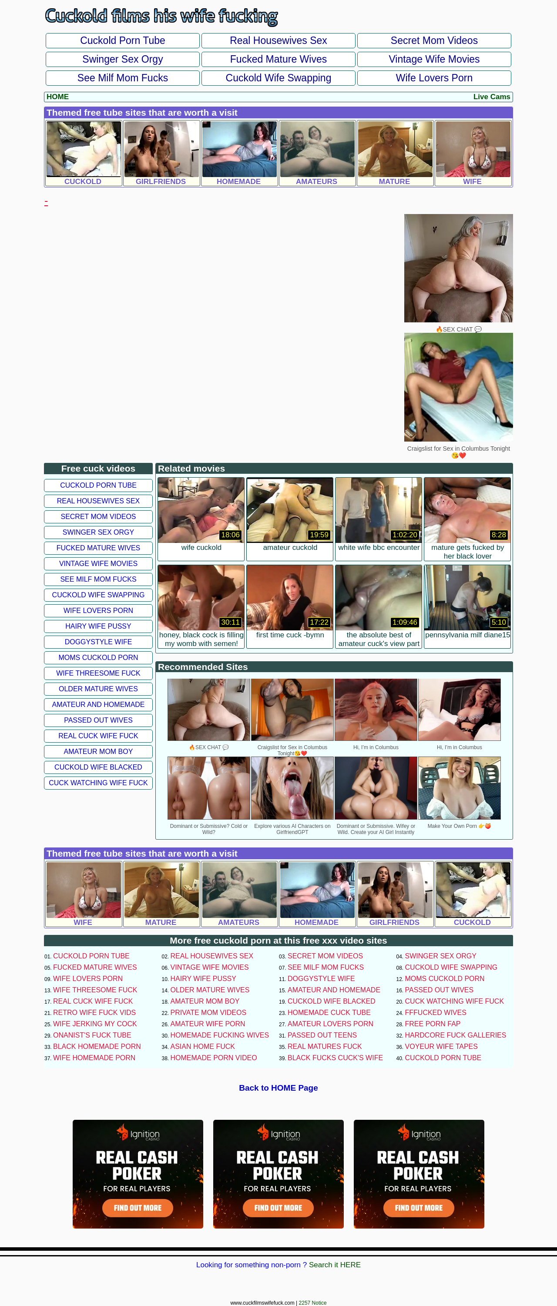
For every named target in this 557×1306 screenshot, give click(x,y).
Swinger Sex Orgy (122, 59)
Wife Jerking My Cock (95, 1024)
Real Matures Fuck (325, 1046)
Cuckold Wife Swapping (279, 78)
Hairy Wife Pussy (98, 626)
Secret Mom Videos (434, 40)
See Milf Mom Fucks (122, 78)
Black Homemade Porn (97, 1046)
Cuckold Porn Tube (122, 40)
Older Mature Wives (98, 689)
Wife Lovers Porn (434, 78)
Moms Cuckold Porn (98, 657)
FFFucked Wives (435, 1012)
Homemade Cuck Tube (329, 1012)
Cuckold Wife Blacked (98, 767)
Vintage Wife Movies (434, 59)
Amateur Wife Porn (208, 1024)
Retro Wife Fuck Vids (94, 1012)
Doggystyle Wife (98, 642)
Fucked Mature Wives (278, 59)
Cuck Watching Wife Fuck (98, 783)
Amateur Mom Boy (98, 751)
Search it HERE (335, 1265)
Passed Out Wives (98, 720)
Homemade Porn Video (214, 1058)
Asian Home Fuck (203, 1046)
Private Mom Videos (209, 1012)
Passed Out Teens (322, 1035)
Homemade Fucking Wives (220, 1035)
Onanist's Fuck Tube (92, 1035)
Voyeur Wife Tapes (441, 1046)
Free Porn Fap (433, 1024)
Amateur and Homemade (98, 704)
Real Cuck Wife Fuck (98, 736)
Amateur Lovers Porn (330, 1024)
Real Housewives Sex (278, 40)
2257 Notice (313, 1303)
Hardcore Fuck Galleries (456, 1035)
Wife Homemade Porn (94, 1058)
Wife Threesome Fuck (98, 673)
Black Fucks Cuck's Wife (335, 1058)
